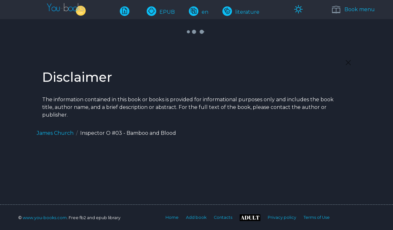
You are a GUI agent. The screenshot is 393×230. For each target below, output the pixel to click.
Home (172, 217)
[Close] (348, 63)
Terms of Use (317, 217)
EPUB (161, 12)
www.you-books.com (45, 217)
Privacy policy (282, 217)
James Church (55, 133)
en (198, 12)
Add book (196, 217)
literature (240, 12)
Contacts (223, 217)
